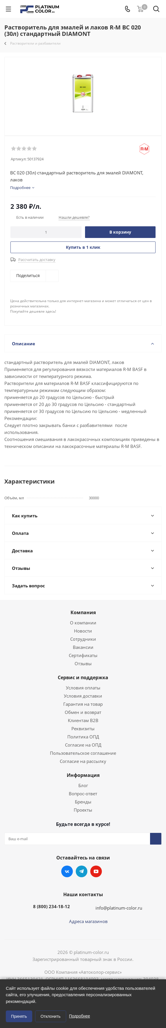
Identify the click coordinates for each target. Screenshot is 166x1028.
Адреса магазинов (88, 921)
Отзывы (83, 663)
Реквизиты (83, 728)
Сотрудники (83, 639)
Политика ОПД (83, 737)
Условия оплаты (83, 688)
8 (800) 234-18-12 (51, 906)
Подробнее (79, 1016)
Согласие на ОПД (83, 745)
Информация (83, 775)
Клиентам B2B (83, 720)
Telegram (81, 871)
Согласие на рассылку (83, 761)
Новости (83, 631)
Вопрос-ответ (83, 793)
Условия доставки (83, 696)
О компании (83, 623)
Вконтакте (67, 871)
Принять (19, 1016)
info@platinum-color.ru (118, 908)
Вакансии (83, 647)
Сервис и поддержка (83, 677)
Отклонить (51, 1016)
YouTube (96, 871)
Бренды (83, 802)
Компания (83, 612)
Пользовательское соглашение (83, 753)
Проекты (83, 810)
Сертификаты (83, 655)
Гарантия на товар (83, 704)
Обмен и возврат (83, 712)
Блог (83, 785)
